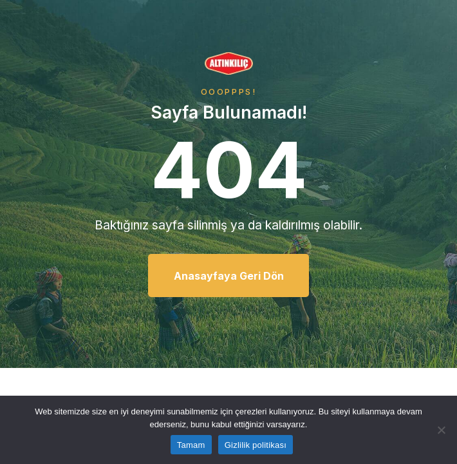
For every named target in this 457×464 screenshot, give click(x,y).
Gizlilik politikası (256, 445)
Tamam (191, 445)
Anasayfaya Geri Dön (229, 275)
